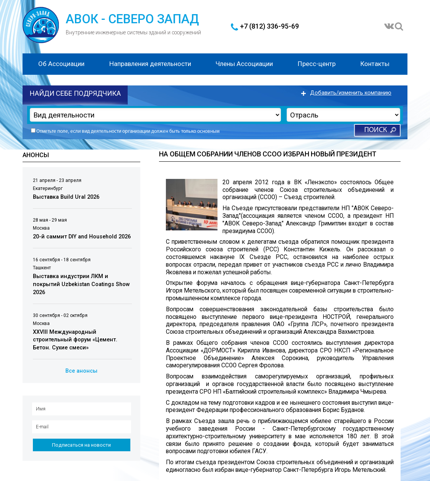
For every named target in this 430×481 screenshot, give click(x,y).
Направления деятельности (150, 64)
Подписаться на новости (81, 445)
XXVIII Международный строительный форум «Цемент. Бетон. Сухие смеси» (75, 340)
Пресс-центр (317, 64)
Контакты (374, 64)
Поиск (375, 130)
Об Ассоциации (61, 64)
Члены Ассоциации (244, 64)
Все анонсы (81, 371)
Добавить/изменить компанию (350, 93)
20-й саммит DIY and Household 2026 (82, 236)
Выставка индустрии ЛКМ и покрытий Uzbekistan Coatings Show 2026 (81, 284)
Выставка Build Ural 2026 (66, 197)
